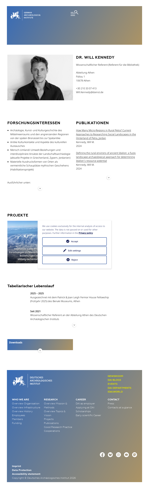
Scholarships (83, 411)
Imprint (16, 466)
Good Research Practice (58, 427)
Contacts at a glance (120, 407)
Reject (74, 259)
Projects (49, 419)
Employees (18, 415)
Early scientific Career (88, 415)
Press (111, 403)
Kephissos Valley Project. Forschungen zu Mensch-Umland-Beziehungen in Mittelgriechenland (28, 254)
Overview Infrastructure (26, 407)
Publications (51, 423)
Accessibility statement (26, 473)
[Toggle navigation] (74, 15)
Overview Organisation (25, 403)
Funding (17, 423)
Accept (74, 241)
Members (17, 419)
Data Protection (21, 470)
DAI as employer (85, 403)
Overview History (22, 411)
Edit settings (74, 250)
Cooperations (52, 430)
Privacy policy (86, 232)
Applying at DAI (85, 407)
